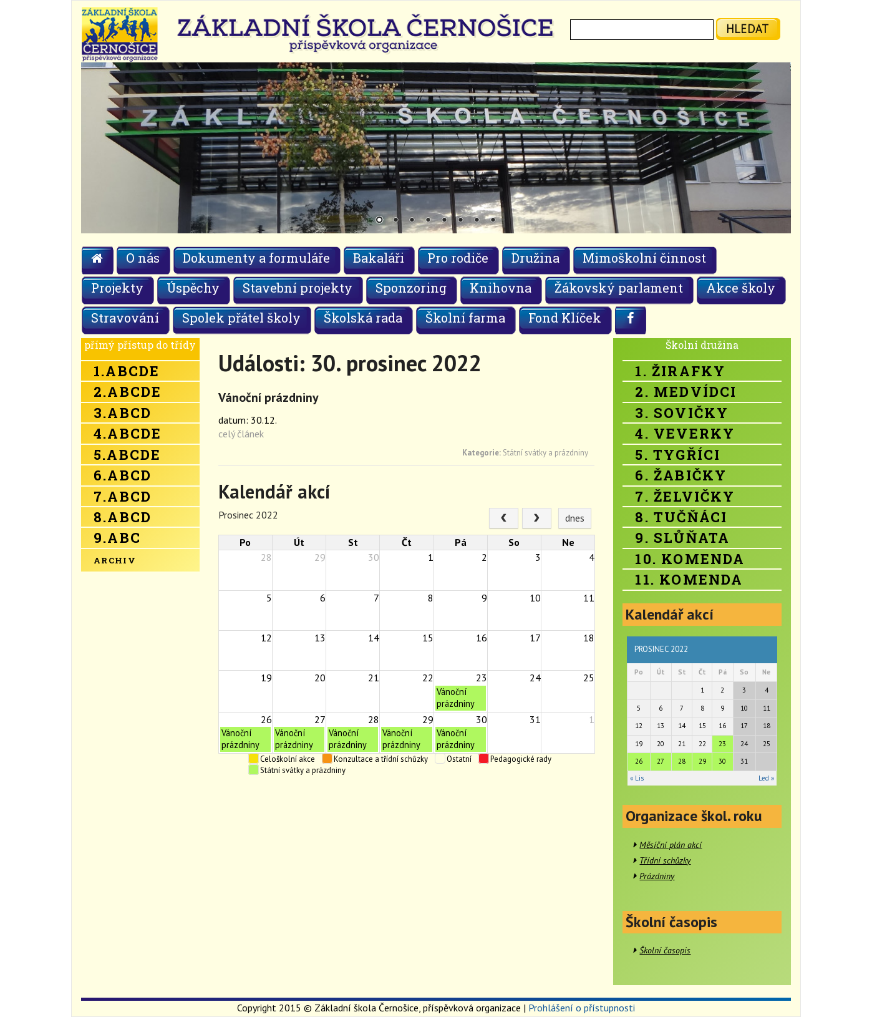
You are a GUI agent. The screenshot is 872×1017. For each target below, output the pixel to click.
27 (660, 761)
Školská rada (363, 317)
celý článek (241, 433)
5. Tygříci (677, 454)
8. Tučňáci (681, 517)
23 (722, 743)
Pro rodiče (457, 258)
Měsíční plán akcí (670, 844)
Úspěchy (193, 288)
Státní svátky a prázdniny (545, 452)
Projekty (117, 288)
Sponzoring (411, 288)
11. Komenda (689, 579)
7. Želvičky (685, 496)
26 (638, 761)
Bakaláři (378, 258)
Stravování (125, 317)
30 (722, 761)
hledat (747, 28)
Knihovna (500, 288)
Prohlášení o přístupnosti (581, 1007)
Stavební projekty (297, 288)
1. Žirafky (680, 371)
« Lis (637, 778)
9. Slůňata (682, 537)
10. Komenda (690, 559)
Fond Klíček (564, 317)
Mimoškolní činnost (644, 258)
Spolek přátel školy (241, 317)
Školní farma (465, 317)
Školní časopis (664, 950)
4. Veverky (685, 433)
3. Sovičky (682, 413)
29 (702, 761)
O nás (143, 258)
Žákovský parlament (619, 288)
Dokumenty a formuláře (256, 258)
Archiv (115, 560)
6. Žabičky (681, 475)
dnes (574, 518)
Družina (535, 258)
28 (681, 761)
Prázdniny (656, 876)
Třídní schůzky (664, 860)
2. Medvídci (686, 391)
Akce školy (740, 288)
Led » (766, 778)
